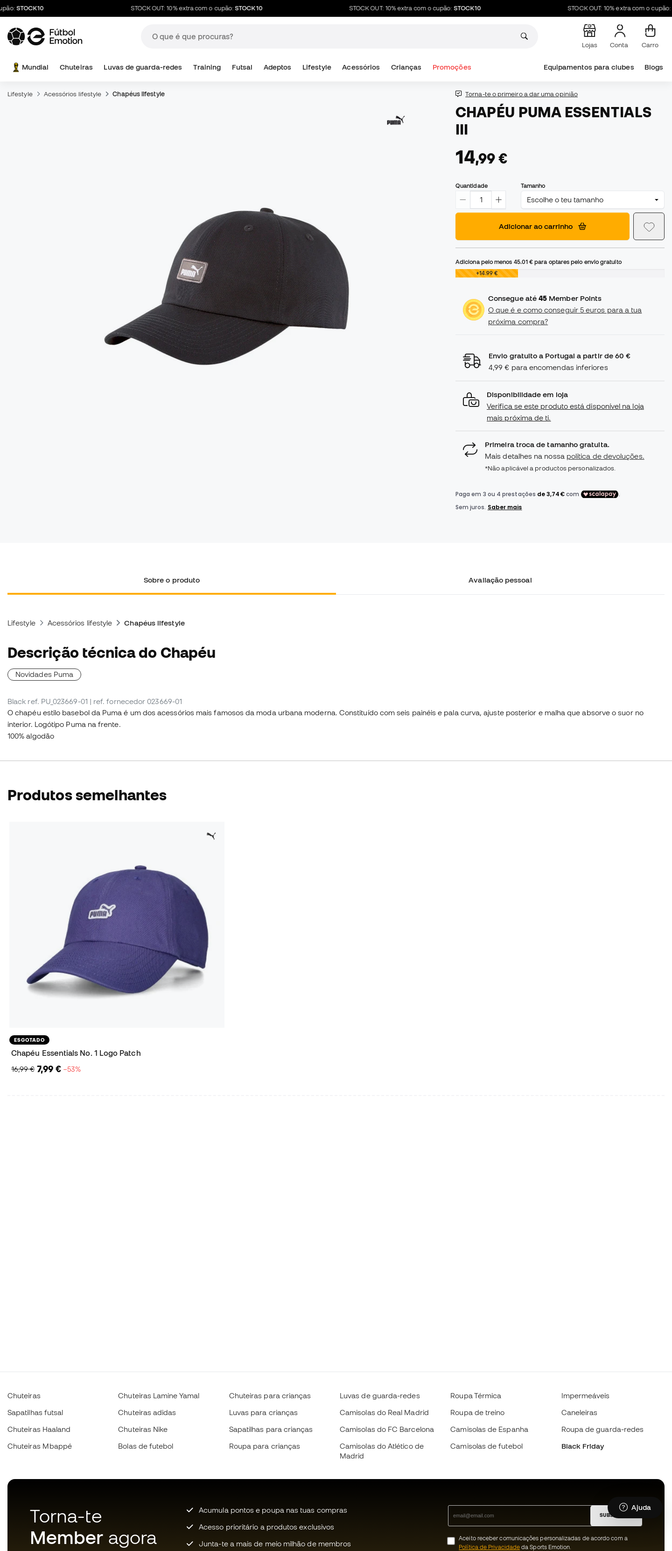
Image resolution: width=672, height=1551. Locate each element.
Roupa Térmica (475, 1395)
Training (207, 67)
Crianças (406, 67)
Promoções (452, 67)
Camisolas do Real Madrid (384, 1412)
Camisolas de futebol (486, 1446)
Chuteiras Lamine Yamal (158, 1395)
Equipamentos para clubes (589, 67)
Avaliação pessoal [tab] (500, 580)
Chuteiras (76, 67)
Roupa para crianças (264, 1446)
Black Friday (582, 1446)
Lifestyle (316, 67)
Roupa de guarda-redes (602, 1429)
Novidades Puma (44, 674)
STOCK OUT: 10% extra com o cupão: (205, 8)
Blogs (653, 67)
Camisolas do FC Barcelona (387, 1429)
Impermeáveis (585, 1395)
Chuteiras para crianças (270, 1395)
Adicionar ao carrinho (542, 226)
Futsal (242, 67)
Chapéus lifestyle (138, 94)
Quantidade (471, 185)
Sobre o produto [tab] (172, 580)
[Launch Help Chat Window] (635, 1507)
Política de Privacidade (489, 1547)
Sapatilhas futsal (35, 1412)
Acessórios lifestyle (73, 94)
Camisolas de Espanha (489, 1429)
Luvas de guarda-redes (143, 67)
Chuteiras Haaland (38, 1429)
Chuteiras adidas (147, 1412)
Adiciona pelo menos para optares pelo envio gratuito (538, 261)
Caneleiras (579, 1412)
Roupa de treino (477, 1412)
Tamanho (533, 185)
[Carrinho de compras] (650, 36)
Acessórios (361, 67)
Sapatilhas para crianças (271, 1429)
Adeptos (278, 67)
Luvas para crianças (263, 1412)
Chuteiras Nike (143, 1429)
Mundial (30, 67)
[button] (560, 406)
